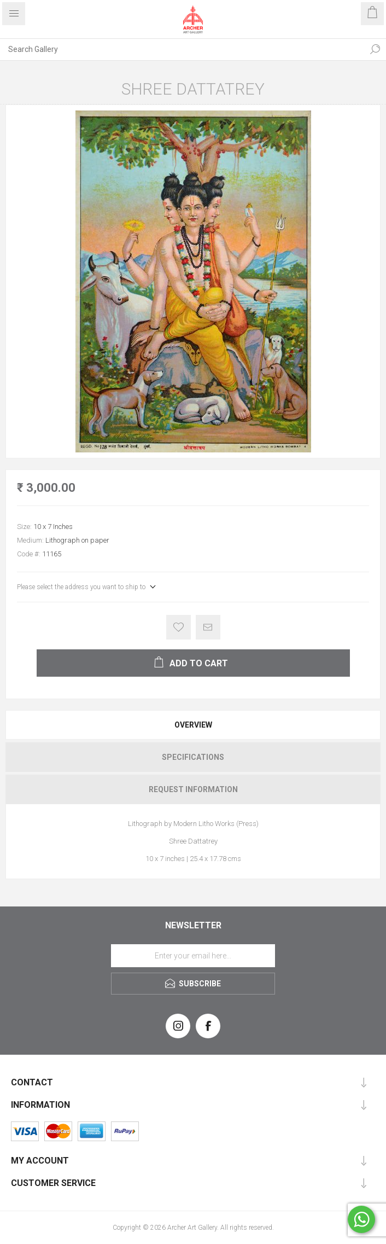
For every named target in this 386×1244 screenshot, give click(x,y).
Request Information (193, 789)
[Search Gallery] (182, 49)
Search (375, 49)
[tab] (193, 725)
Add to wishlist (178, 627)
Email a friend (208, 627)
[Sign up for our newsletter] (193, 955)
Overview (193, 724)
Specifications (193, 757)
